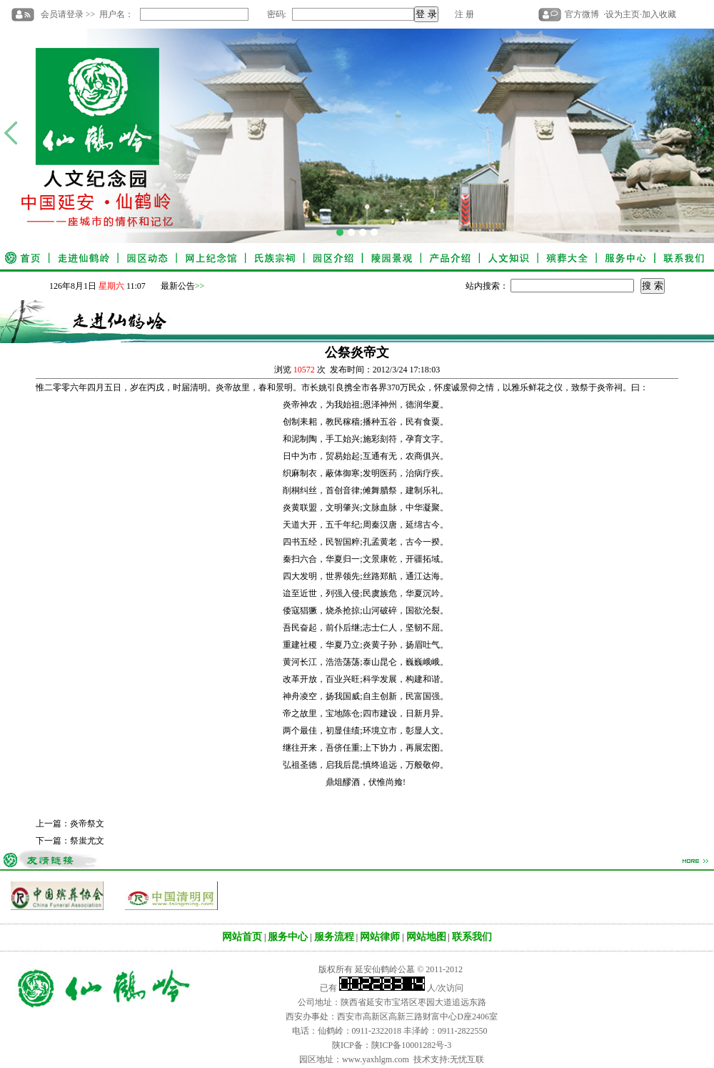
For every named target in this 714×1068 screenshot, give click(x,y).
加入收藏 (659, 14)
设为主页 (622, 14)
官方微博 (582, 14)
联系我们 (472, 936)
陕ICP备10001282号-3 (411, 1045)
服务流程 (334, 936)
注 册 (464, 14)
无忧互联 (467, 1059)
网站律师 (380, 936)
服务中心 (288, 936)
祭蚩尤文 (87, 841)
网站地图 (426, 936)
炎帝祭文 (87, 824)
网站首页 (242, 936)
